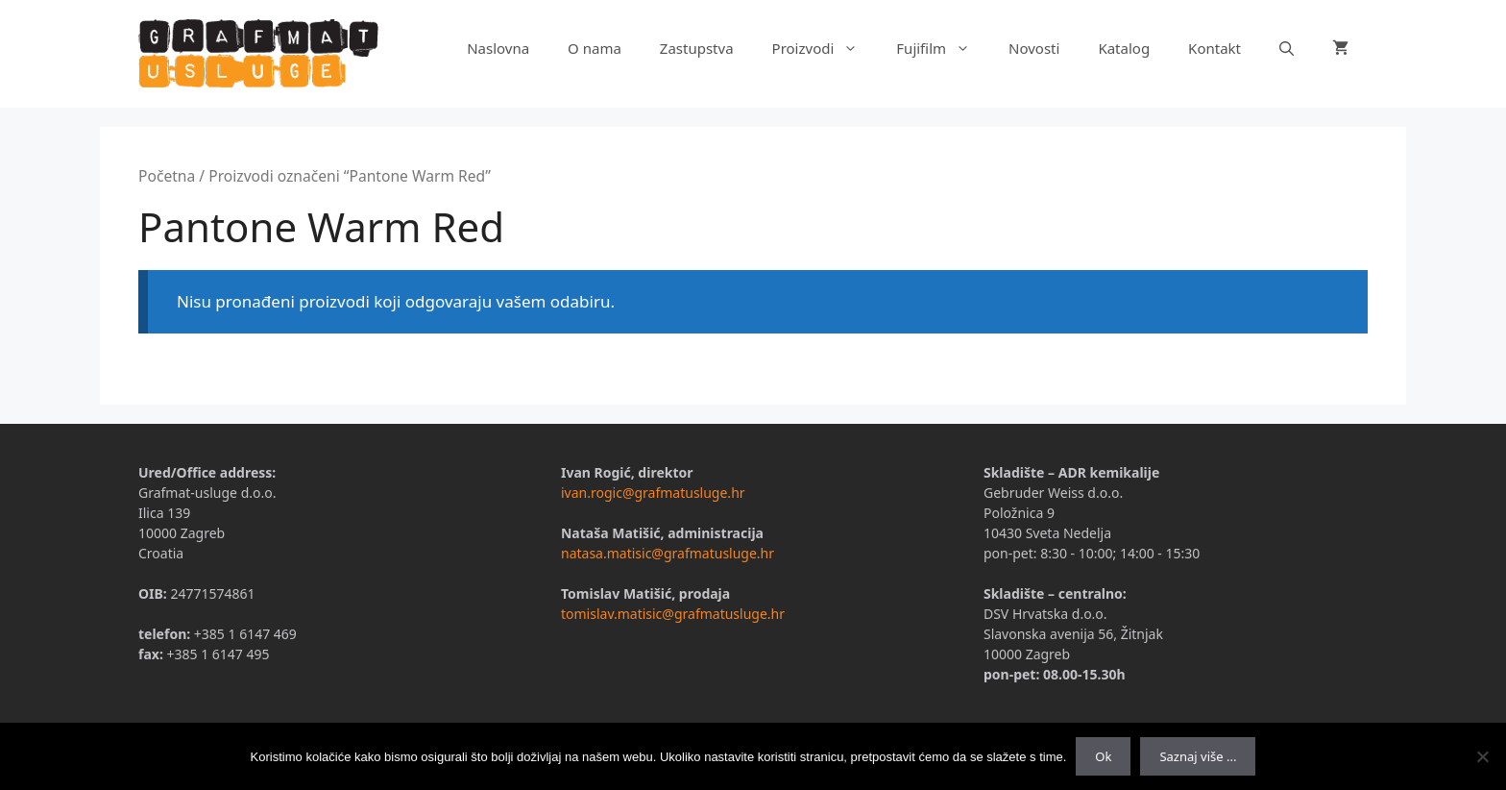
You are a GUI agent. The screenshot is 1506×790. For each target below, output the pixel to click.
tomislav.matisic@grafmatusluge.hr (673, 614)
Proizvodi (825, 48)
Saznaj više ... (1197, 756)
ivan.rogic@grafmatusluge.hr (653, 492)
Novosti (1033, 48)
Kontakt (1214, 48)
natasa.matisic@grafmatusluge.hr (667, 553)
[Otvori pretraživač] (1286, 48)
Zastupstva (697, 48)
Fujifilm (942, 48)
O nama (594, 48)
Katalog (1124, 48)
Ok (1103, 756)
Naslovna (498, 48)
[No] (1482, 756)
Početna (166, 175)
